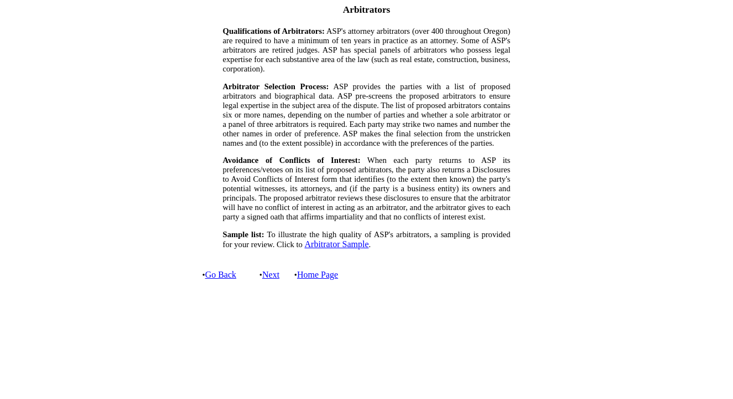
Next (270, 274)
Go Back (220, 274)
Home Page (317, 274)
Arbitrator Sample (337, 244)
